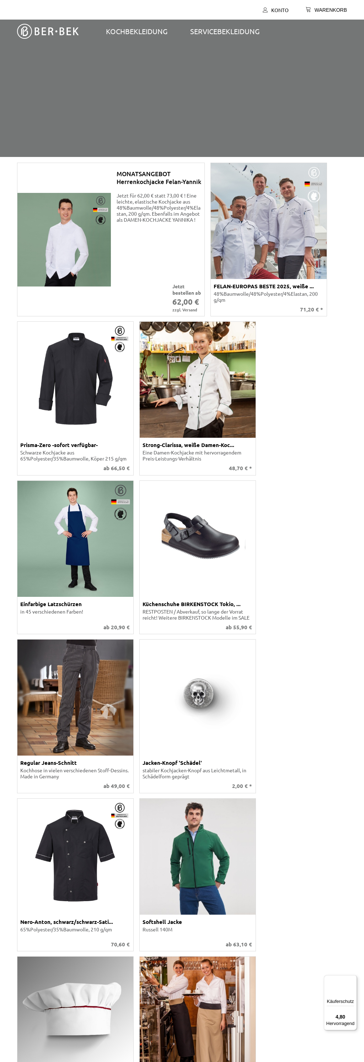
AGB (25, 926)
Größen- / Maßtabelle (206, 894)
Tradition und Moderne (207, 945)
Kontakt (191, 869)
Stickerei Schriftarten (44, 888)
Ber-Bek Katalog (38, 875)
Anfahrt (190, 933)
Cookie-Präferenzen (42, 945)
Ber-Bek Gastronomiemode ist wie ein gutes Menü (182, 734)
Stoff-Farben (34, 881)
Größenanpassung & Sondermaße (182, 767)
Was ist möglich (199, 888)
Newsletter (195, 952)
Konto (276, 9)
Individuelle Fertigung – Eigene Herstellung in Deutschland (182, 751)
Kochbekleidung (136, 31)
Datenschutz (34, 933)
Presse (27, 965)
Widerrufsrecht (37, 958)
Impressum (32, 952)
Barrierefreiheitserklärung (49, 939)
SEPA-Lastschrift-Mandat (209, 939)
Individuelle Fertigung (45, 894)
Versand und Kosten (204, 926)
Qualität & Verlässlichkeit (182, 801)
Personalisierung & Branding (182, 784)
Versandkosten (331, 823)
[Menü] (352, 979)
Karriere (29, 901)
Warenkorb (194, 881)
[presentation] (182, 103)
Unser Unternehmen (43, 869)
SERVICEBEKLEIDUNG (224, 31)
